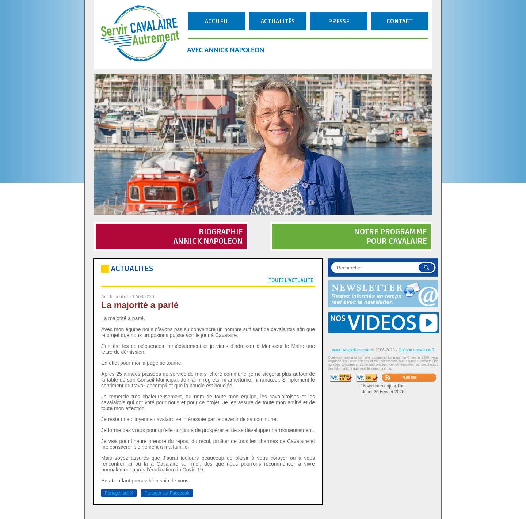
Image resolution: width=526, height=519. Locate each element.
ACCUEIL (217, 21)
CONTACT (399, 21)
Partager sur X (119, 493)
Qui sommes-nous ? (416, 350)
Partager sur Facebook (167, 493)
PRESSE (338, 21)
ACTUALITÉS (278, 21)
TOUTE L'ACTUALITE (290, 280)
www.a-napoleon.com (351, 350)
